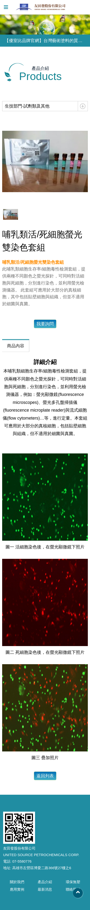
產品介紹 (45, 882)
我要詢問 (45, 323)
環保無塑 (73, 882)
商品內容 (15, 345)
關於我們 (17, 882)
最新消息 (45, 889)
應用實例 (17, 889)
